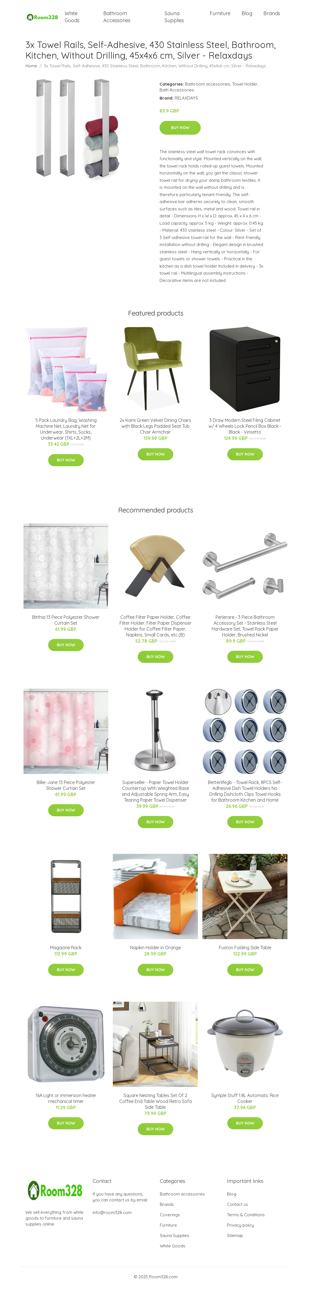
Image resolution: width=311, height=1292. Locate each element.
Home (31, 71)
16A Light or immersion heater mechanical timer (66, 1104)
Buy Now (180, 133)
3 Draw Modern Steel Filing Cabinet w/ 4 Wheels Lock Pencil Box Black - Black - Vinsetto (245, 431)
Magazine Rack (65, 953)
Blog (247, 16)
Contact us (237, 1210)
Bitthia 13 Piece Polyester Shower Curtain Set (65, 625)
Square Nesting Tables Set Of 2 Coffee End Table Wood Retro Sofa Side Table (155, 1107)
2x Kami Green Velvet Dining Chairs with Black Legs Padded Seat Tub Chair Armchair (155, 431)
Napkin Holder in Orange (155, 953)
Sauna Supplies (174, 19)
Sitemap (235, 1241)
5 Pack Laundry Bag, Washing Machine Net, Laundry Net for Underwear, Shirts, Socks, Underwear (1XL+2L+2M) (66, 434)
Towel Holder (245, 89)
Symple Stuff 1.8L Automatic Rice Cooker (245, 1104)
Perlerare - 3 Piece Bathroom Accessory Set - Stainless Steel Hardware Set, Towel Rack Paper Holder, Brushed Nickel (245, 631)
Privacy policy (240, 1230)
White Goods (72, 19)
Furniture (220, 16)
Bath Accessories (177, 95)
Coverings (170, 1220)
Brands (271, 16)
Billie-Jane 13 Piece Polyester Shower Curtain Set (66, 791)
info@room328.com (112, 1218)
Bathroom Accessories (116, 19)
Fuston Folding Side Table (245, 953)
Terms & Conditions (246, 1220)
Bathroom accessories (207, 89)
